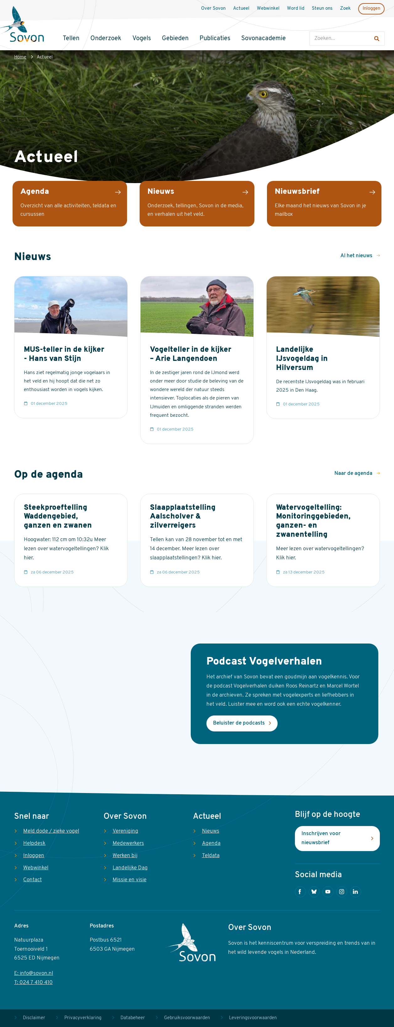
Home (20, 57)
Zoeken (315, 25)
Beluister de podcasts (239, 723)
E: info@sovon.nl (33, 973)
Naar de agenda (354, 473)
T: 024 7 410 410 (33, 982)
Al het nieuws (357, 255)
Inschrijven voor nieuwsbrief (321, 838)
